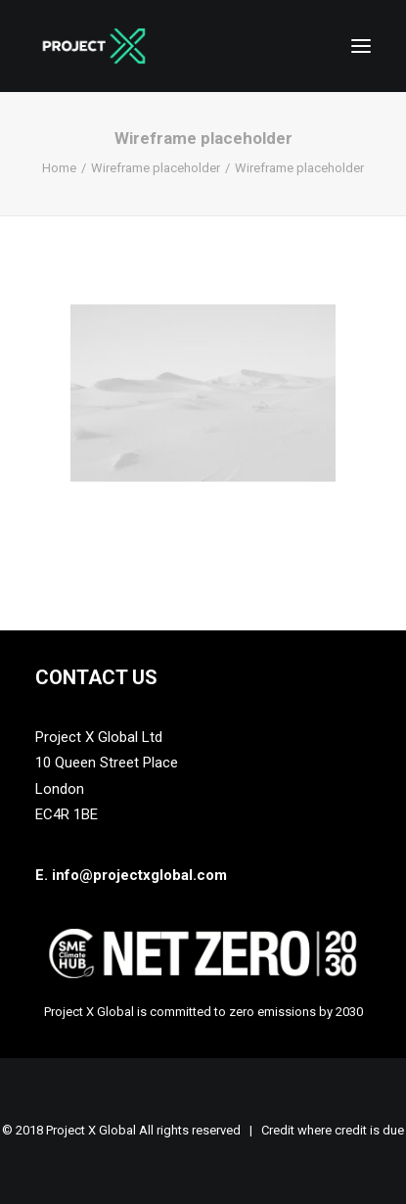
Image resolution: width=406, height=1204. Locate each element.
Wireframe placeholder (155, 168)
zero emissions (272, 1011)
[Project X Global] (94, 46)
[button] (361, 46)
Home (59, 168)
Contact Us (96, 677)
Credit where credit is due (332, 1130)
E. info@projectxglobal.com (131, 875)
